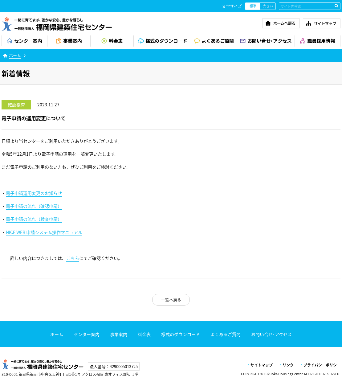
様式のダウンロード (180, 334)
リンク (288, 365)
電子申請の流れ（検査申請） (34, 219)
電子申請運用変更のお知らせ (34, 193)
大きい (268, 6)
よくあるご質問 (225, 334)
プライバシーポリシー (321, 365)
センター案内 (87, 334)
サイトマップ (261, 365)
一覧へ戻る (171, 299)
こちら (72, 258)
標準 (253, 6)
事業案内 (118, 334)
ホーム (15, 55)
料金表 (144, 334)
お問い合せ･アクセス (271, 334)
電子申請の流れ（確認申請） (34, 206)
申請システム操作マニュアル (44, 232)
